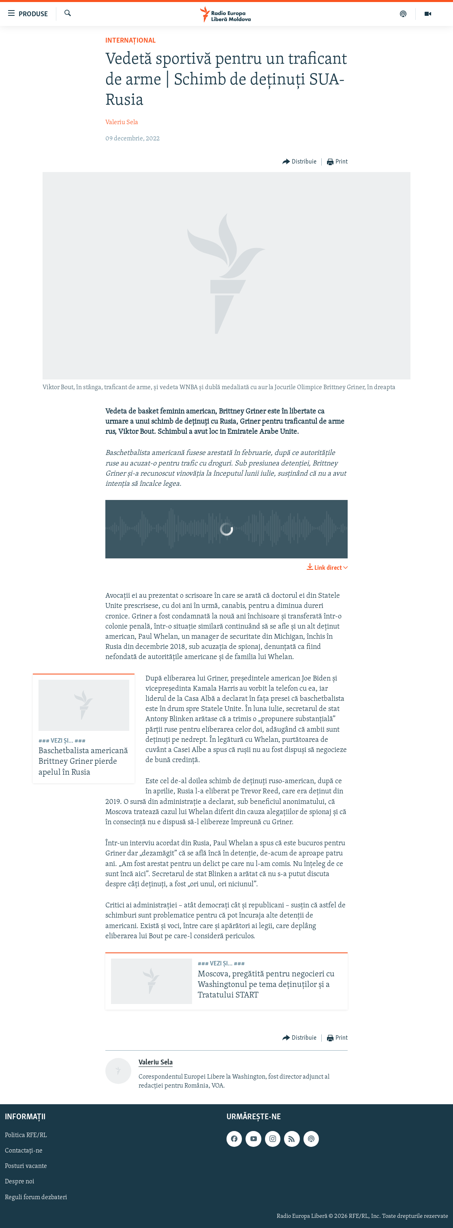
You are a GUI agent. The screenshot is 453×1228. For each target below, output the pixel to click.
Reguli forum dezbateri (36, 1197)
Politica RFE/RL (26, 1135)
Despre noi (19, 1181)
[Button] (299, 162)
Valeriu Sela (121, 122)
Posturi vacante (26, 1166)
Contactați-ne (24, 1151)
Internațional (130, 41)
